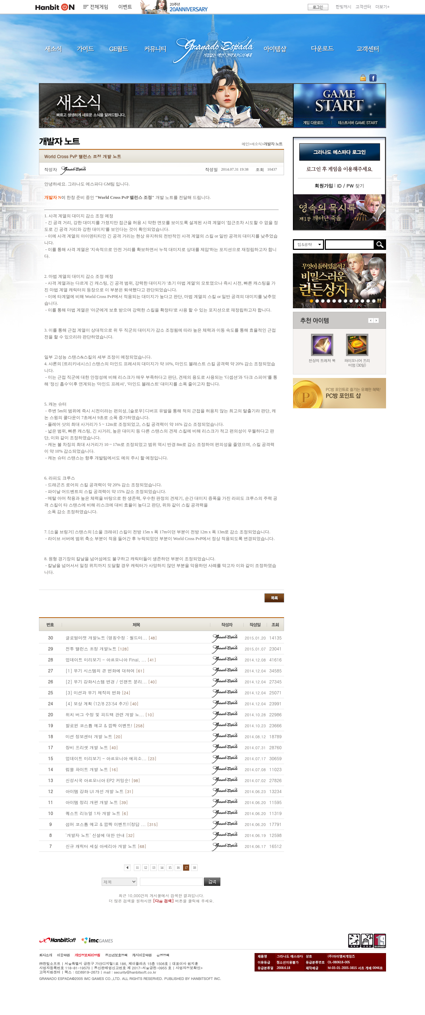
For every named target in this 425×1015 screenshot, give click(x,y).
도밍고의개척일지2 (368, 300)
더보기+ (382, 7)
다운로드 (322, 48)
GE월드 (119, 48)
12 (145, 868)
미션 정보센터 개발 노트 (94, 736)
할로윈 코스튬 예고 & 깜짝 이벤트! (105, 725)
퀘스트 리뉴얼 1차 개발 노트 (97, 813)
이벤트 (125, 7)
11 (137, 868)
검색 (212, 882)
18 (194, 868)
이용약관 (63, 955)
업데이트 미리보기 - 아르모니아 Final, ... (111, 659)
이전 (370, 320)
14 (161, 868)
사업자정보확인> (189, 967)
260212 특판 (317, 300)
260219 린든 (311, 300)
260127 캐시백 (351, 300)
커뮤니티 (155, 48)
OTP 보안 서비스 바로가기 (363, 78)
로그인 (318, 7)
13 (153, 868)
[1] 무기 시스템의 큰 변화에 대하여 (105, 670)
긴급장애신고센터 (374, 300)
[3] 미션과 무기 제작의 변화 (98, 692)
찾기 (350, 185)
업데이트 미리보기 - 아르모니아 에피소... (111, 758)
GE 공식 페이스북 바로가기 (372, 78)
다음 (376, 320)
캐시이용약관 (142, 955)
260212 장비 (323, 300)
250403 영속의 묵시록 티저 (357, 300)
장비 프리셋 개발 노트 (92, 747)
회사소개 (45, 955)
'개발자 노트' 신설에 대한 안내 (100, 835)
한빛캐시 (343, 7)
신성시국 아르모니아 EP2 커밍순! (103, 780)
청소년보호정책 (116, 955)
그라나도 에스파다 (212, 48)
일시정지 (379, 300)
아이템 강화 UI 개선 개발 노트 (100, 791)
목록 (274, 597)
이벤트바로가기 (339, 212)
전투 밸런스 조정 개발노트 (97, 649)
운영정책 (163, 955)
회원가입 (323, 185)
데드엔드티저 (362, 300)
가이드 (85, 48)
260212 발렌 (328, 300)
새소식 (53, 48)
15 (170, 868)
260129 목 (345, 300)
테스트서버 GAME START (357, 122)
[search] (350, 244)
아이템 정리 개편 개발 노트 (97, 802)
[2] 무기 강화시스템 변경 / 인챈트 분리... (111, 681)
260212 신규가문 (334, 300)
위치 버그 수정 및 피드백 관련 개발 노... (110, 714)
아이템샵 (274, 48)
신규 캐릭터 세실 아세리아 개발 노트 (106, 846)
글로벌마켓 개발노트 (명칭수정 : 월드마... (111, 638)
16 (178, 868)
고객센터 (363, 7)
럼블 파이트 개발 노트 (92, 769)
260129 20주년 (340, 300)
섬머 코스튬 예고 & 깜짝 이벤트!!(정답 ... (112, 824)
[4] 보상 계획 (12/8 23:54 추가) (102, 703)
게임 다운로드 (311, 122)
